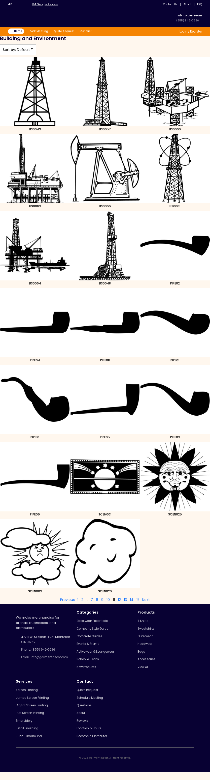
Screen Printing (28, 694)
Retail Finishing (28, 735)
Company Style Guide (94, 630)
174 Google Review (47, 4)
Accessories (147, 663)
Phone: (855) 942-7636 (40, 650)
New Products (88, 671)
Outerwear (146, 638)
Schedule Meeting (91, 703)
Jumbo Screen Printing (34, 703)
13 (125, 600)
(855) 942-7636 (187, 20)
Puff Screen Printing (31, 719)
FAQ (199, 4)
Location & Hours (90, 735)
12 (119, 600)
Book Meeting (42, 32)
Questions (85, 711)
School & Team (89, 663)
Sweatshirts (146, 630)
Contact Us (168, 4)
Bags (141, 654)
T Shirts (143, 622)
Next (146, 600)
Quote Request (68, 32)
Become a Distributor (94, 744)
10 (108, 600)
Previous (67, 600)
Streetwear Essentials (94, 622)
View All (143, 671)
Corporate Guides (91, 638)
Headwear (146, 646)
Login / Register (189, 32)
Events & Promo (89, 646)
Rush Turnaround (30, 744)
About (186, 4)
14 (131, 600)
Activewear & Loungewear (98, 654)
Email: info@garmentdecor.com (42, 661)
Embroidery (25, 727)
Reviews (83, 727)
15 (137, 600)
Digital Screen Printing (33, 711)
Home (19, 32)
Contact (91, 32)
